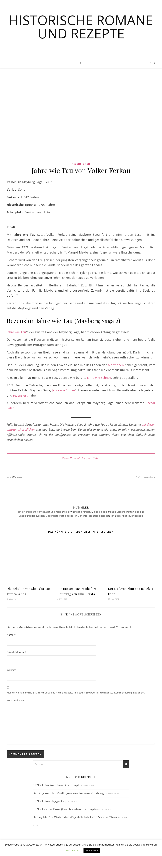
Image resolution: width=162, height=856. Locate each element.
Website (11, 670)
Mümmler (17, 477)
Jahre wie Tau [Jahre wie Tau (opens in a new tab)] (16, 332)
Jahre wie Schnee (99, 378)
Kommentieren (15, 700)
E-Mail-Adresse (16, 652)
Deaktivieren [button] (72, 850)
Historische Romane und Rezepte (81, 26)
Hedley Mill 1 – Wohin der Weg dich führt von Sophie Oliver (75, 817)
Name (11, 634)
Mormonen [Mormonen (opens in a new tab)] (116, 365)
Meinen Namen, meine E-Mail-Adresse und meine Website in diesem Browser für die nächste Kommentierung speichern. (76, 692)
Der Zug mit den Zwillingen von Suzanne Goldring (68, 793)
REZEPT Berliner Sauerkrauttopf (56, 785)
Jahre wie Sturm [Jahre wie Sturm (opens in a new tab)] (63, 390)
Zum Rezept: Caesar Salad (81, 458)
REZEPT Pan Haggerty (48, 801)
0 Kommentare (145, 477)
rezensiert (20, 395)
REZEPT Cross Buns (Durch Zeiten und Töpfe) (65, 809)
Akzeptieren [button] (92, 850)
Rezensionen (81, 164)
